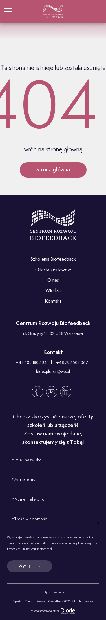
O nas (53, 280)
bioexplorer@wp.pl (53, 371)
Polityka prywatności (53, 592)
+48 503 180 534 (31, 362)
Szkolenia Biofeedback (53, 259)
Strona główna (53, 169)
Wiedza (53, 290)
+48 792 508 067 (72, 362)
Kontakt (53, 301)
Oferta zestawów (53, 269)
